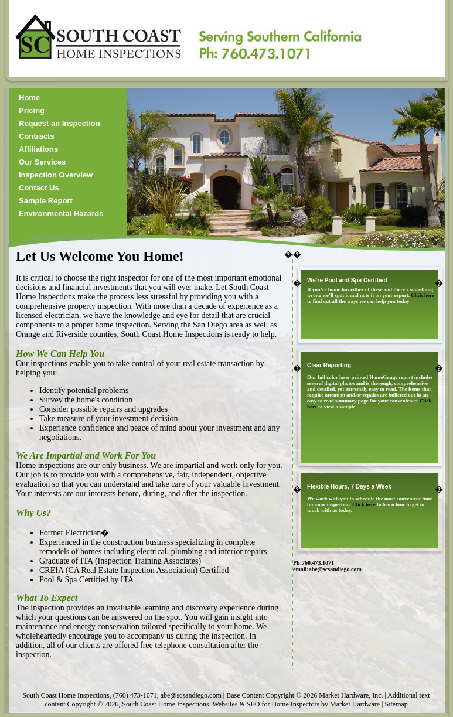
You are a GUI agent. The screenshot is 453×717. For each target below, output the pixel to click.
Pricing (32, 110)
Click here (422, 295)
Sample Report (46, 200)
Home (29, 97)
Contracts (37, 136)
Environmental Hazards (61, 213)
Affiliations (38, 149)
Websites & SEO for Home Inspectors (265, 704)
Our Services (42, 162)
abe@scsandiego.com (335, 569)
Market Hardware (355, 704)
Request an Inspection (59, 123)
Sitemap (395, 704)
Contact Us (39, 187)
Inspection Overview (56, 174)
